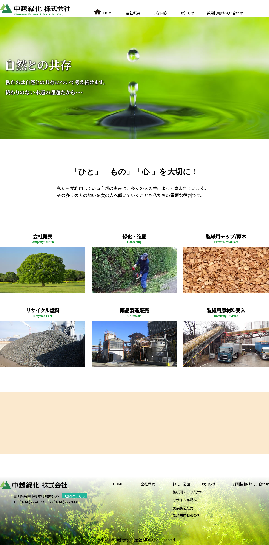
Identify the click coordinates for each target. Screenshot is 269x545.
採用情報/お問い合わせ (225, 12)
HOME (108, 12)
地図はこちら (75, 495)
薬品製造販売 (183, 507)
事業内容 (160, 12)
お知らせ (187, 12)
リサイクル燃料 (185, 499)
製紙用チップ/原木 (187, 491)
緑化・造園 (181, 483)
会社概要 (133, 12)
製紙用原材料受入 (186, 515)
